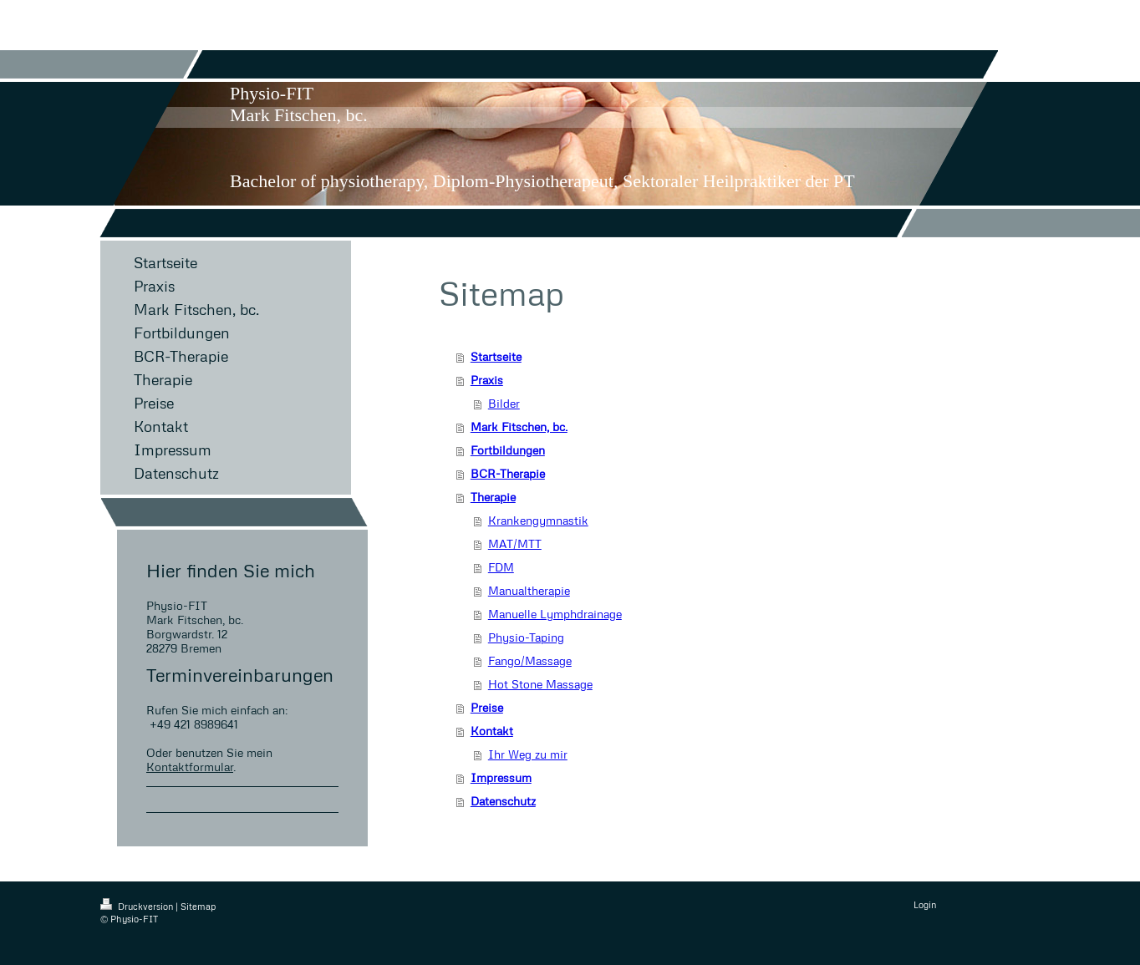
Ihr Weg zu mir (527, 754)
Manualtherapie (529, 590)
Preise (487, 707)
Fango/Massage (530, 660)
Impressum (501, 777)
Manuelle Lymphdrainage (555, 614)
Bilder (504, 403)
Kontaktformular (189, 766)
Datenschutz (503, 801)
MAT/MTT (515, 543)
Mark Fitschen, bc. (519, 426)
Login (925, 904)
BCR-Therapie (508, 473)
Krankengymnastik (538, 520)
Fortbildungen (508, 450)
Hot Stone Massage (540, 684)
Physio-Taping (526, 637)
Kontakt (492, 731)
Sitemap (198, 906)
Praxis (487, 380)
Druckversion (138, 906)
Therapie (493, 497)
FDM (501, 567)
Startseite (496, 356)
